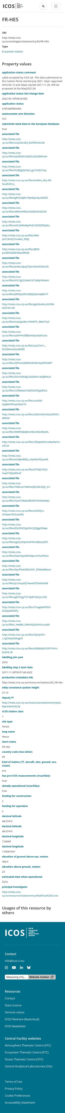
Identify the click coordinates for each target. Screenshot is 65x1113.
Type (5, 46)
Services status (14, 1012)
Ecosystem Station (12, 51)
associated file (10, 134)
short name (9, 741)
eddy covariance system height (20, 687)
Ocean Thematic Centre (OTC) (24, 1059)
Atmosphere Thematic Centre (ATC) (28, 1045)
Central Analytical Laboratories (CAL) (28, 1066)
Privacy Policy (14, 1089)
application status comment (19, 72)
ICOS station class (12, 711)
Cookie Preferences (17, 1095)
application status (13, 103)
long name (8, 731)
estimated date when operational (22, 876)
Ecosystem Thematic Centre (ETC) (27, 1052)
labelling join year (12, 657)
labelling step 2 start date (17, 667)
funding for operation (15, 806)
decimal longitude (13, 836)
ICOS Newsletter (15, 1026)
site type (7, 721)
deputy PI (8, 697)
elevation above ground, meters (21, 866)
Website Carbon (39, 976)
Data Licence (13, 1005)
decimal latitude (11, 816)
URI (4, 32)
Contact (10, 998)
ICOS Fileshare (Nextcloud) (22, 1019)
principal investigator (15, 887)
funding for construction (16, 796)
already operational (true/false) (21, 785)
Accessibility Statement (20, 1102)
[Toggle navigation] (55, 6)
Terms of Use (13, 1082)
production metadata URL (17, 677)
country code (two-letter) (17, 751)
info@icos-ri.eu (14, 961)
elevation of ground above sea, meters (25, 856)
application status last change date (23, 93)
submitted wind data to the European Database (30, 123)
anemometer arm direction (18, 113)
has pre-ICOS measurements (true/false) (26, 775)
